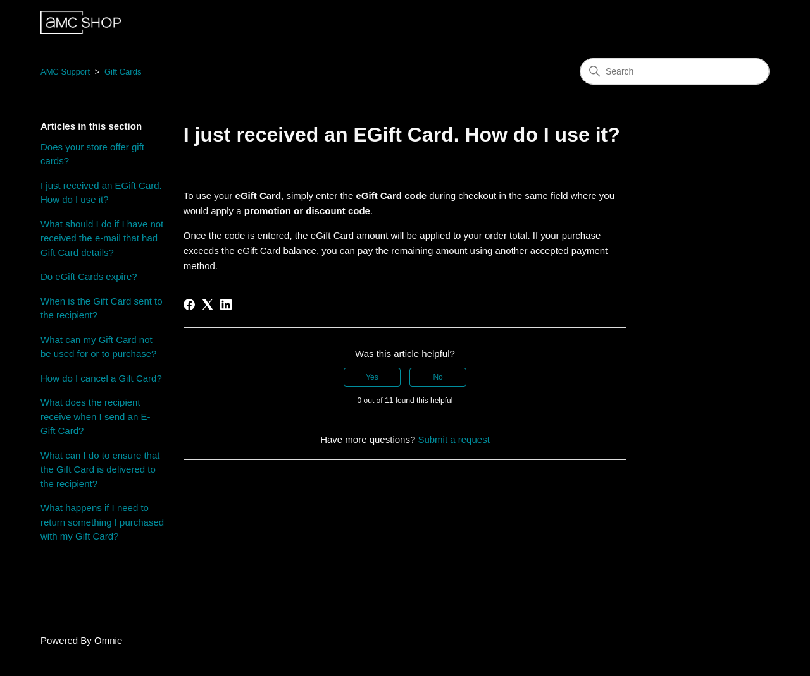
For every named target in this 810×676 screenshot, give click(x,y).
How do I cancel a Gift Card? (101, 378)
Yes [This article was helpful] (372, 377)
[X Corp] (207, 304)
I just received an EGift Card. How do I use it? (101, 192)
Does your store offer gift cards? (92, 154)
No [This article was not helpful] (437, 377)
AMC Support (65, 71)
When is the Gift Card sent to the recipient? (101, 308)
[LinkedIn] (226, 304)
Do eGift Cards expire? (88, 276)
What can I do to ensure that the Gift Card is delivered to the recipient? (99, 469)
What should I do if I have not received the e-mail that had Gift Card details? (101, 238)
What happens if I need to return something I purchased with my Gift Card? (102, 521)
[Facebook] (189, 304)
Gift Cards (123, 71)
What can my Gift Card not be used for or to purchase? (98, 346)
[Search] (674, 71)
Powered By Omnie (81, 640)
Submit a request (453, 439)
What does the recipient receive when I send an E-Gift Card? (95, 416)
